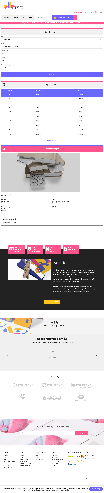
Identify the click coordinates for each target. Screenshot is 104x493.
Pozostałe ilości (52, 140)
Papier (3, 43)
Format (3, 36)
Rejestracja (55, 457)
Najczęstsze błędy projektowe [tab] (34, 249)
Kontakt (38, 455)
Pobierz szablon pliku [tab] (70, 248)
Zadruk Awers (4, 50)
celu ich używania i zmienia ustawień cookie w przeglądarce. (51, 488)
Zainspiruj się (39, 459)
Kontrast (88, 12)
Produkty (6, 18)
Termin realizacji (5, 65)
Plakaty (22, 455)
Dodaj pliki (52, 74)
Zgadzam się (96, 489)
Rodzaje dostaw (56, 463)
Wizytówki (6, 455)
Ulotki (5, 457)
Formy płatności (56, 461)
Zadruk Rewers (5, 57)
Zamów (52, 329)
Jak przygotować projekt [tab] (52, 249)
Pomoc (31, 18)
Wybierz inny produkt (52, 301)
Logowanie (99, 12)
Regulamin (54, 465)
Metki (21, 457)
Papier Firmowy (8, 467)
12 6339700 (79, 12)
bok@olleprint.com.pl (89, 478)
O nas (23, 18)
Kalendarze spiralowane (26, 465)
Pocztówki (6, 463)
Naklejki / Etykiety (24, 461)
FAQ (53, 467)
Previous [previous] (7, 356)
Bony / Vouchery (24, 459)
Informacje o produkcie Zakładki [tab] (16, 249)
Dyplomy (6, 465)
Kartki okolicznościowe (10, 461)
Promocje (15, 18)
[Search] (43, 17)
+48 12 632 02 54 (89, 458)
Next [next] (96, 356)
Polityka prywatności (57, 459)
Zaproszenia (7, 459)
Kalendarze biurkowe (25, 463)
